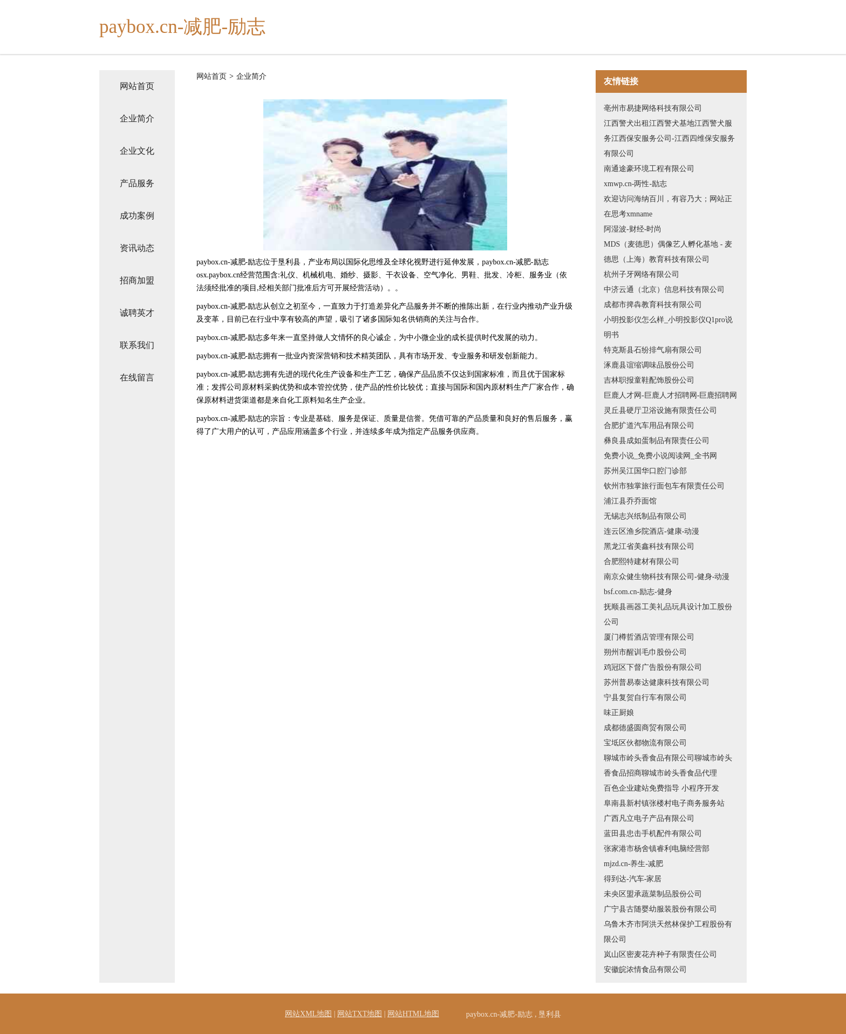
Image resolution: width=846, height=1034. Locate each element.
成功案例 (137, 215)
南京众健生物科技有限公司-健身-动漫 (666, 577)
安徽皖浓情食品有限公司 (645, 969)
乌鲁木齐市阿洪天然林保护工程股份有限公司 (668, 931)
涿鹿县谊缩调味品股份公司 (649, 365)
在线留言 (137, 377)
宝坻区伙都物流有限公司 (645, 743)
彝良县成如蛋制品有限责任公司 (656, 441)
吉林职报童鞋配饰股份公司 (649, 380)
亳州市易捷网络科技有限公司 (653, 108)
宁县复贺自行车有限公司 (645, 697)
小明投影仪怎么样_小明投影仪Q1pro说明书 (668, 327)
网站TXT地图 (359, 1014)
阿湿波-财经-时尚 (632, 229)
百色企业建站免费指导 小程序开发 (661, 788)
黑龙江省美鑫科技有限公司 (649, 546)
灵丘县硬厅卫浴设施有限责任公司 (660, 410)
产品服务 (137, 183)
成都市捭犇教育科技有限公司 (653, 305)
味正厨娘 (619, 713)
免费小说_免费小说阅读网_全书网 (660, 456)
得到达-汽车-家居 (632, 879)
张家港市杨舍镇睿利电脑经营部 (656, 849)
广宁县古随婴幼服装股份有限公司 (660, 909)
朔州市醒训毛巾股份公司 (645, 652)
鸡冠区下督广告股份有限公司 (653, 667)
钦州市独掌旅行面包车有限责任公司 (664, 486)
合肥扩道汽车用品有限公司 (649, 425)
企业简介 (137, 118)
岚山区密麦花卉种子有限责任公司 (660, 954)
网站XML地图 (308, 1014)
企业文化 (137, 150)
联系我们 (137, 345)
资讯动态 (137, 248)
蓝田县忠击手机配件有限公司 (653, 833)
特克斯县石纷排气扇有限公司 (653, 350)
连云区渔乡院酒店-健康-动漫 (651, 531)
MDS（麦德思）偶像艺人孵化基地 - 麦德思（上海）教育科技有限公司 (668, 251)
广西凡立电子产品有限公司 (649, 818)
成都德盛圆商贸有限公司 (645, 728)
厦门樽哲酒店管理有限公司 (649, 637)
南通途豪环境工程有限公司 (649, 169)
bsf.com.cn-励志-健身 (638, 592)
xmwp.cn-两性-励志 (635, 184)
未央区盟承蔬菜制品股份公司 (653, 894)
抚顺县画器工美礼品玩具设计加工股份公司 (668, 614)
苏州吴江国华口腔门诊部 (645, 471)
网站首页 (137, 86)
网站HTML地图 (413, 1014)
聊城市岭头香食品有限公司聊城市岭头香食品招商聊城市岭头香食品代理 (668, 765)
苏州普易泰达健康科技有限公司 (656, 682)
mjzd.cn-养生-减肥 (633, 864)
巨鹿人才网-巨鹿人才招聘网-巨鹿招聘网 (670, 395)
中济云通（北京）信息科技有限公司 (664, 289)
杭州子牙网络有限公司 (641, 274)
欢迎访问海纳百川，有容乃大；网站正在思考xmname (668, 206)
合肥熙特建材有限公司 (641, 561)
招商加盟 (137, 280)
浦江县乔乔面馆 (630, 501)
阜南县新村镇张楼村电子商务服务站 (664, 803)
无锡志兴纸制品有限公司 (645, 516)
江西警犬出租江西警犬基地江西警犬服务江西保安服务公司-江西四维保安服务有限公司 (669, 138)
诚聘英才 (137, 312)
